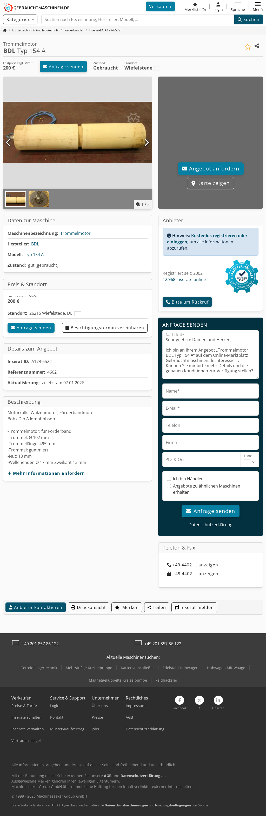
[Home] (35, 30)
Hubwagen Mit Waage (226, 667)
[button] (258, 6)
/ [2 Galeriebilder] (143, 204)
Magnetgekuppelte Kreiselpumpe (118, 680)
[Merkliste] (195, 6)
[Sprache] (238, 6)
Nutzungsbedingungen (173, 805)
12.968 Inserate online (184, 279)
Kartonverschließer (137, 667)
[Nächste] (146, 142)
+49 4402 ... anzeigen (192, 565)
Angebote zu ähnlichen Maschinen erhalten (206, 489)
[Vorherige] (9, 142)
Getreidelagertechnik (39, 667)
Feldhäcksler (166, 680)
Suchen (249, 19)
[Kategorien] (20, 19)
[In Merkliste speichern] (247, 46)
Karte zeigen (210, 183)
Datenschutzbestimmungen (126, 805)
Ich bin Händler (188, 479)
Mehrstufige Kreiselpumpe (89, 667)
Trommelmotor (75, 233)
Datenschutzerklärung (210, 524)
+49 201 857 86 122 (40, 644)
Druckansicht (88, 607)
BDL (35, 244)
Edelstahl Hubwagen (180, 667)
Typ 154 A (34, 254)
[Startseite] (5, 30)
